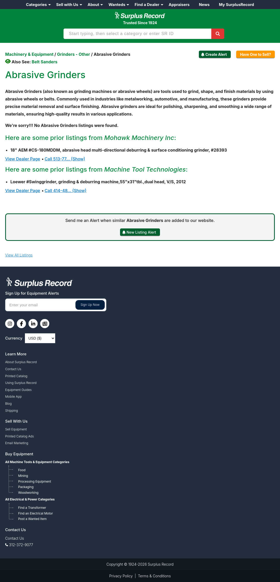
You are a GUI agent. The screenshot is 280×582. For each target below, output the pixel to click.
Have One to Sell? (255, 54)
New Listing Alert (141, 232)
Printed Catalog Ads (19, 436)
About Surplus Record (21, 362)
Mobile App (13, 396)
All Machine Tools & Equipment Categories (37, 462)
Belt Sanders (44, 61)
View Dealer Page (22, 158)
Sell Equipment (16, 429)
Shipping (11, 410)
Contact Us (13, 369)
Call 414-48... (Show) (65, 190)
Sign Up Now (90, 305)
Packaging (25, 487)
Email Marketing (16, 443)
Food (21, 470)
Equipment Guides (18, 390)
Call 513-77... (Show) (65, 158)
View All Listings (19, 255)
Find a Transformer (32, 508)
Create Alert (216, 54)
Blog (8, 403)
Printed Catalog (16, 376)
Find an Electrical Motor (35, 513)
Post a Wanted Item (32, 519)
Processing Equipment (34, 481)
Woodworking (28, 493)
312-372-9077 (21, 545)
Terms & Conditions (154, 576)
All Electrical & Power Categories (30, 499)
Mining (23, 476)
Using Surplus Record (21, 383)
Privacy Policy (121, 576)
